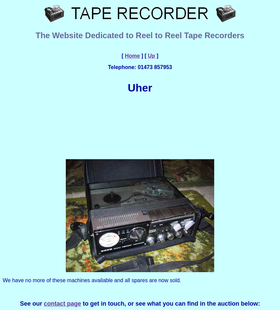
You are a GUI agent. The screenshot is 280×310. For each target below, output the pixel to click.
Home (132, 56)
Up (151, 56)
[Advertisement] (141, 126)
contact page (62, 303)
